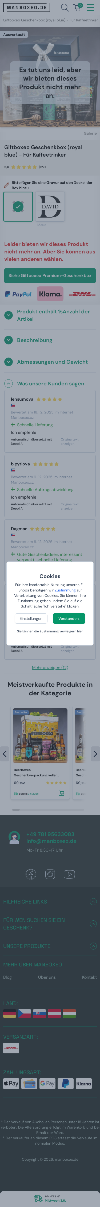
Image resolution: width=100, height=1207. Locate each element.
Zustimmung (65, 590)
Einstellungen (31, 618)
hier (80, 631)
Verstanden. (68, 618)
